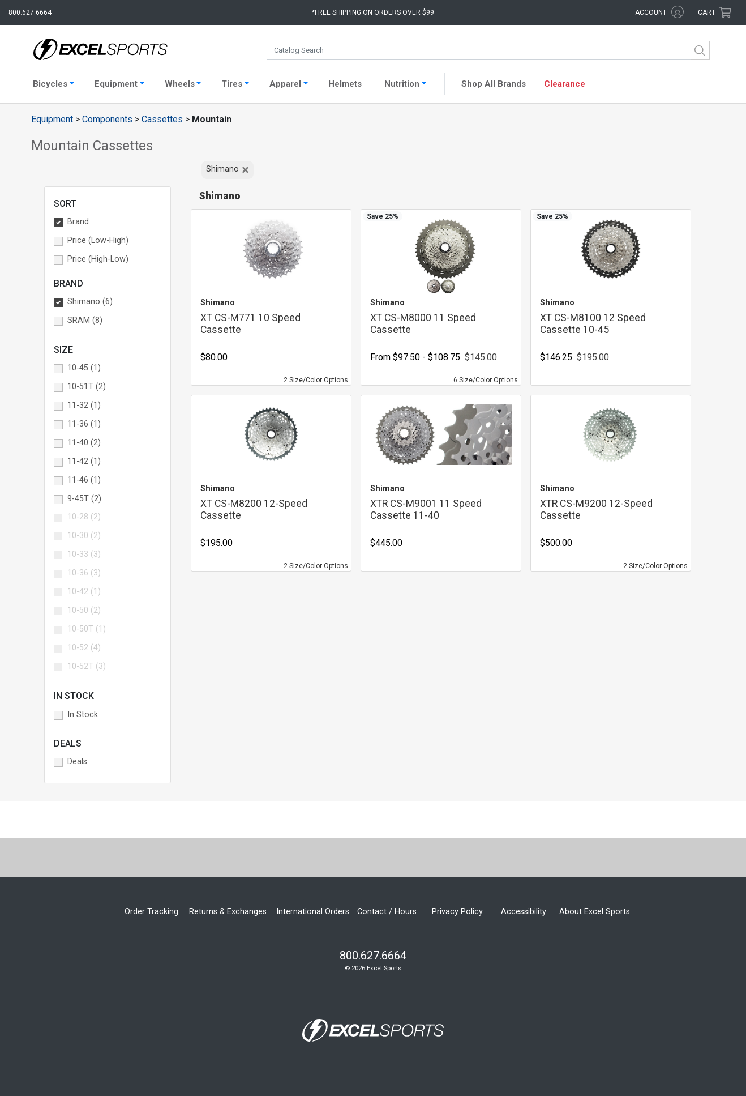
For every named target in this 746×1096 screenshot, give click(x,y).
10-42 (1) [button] (84, 591)
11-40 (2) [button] (84, 442)
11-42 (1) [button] (84, 461)
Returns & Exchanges (228, 911)
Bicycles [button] (50, 84)
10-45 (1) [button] (84, 368)
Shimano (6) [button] (90, 301)
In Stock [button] (82, 714)
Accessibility (523, 911)
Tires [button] (231, 84)
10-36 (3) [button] (84, 573)
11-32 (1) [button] (84, 405)
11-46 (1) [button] (84, 480)
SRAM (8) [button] (84, 320)
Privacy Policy (457, 911)
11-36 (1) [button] (84, 424)
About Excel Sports (594, 911)
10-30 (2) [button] (84, 535)
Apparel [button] (285, 84)
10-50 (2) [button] (84, 610)
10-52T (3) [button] (86, 666)
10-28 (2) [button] (84, 517)
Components (107, 119)
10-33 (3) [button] (84, 554)
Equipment (52, 119)
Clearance (564, 84)
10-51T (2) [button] (86, 386)
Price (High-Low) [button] (97, 259)
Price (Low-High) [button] (97, 240)
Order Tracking (151, 911)
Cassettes (162, 119)
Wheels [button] (180, 84)
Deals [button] (77, 761)
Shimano (227, 170)
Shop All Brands (493, 84)
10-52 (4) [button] (84, 648)
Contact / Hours (387, 911)
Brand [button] (78, 222)
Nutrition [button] (401, 84)
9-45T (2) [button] (84, 499)
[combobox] (488, 50)
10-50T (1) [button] (86, 629)
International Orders (312, 911)
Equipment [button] (116, 84)
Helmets (345, 84)
